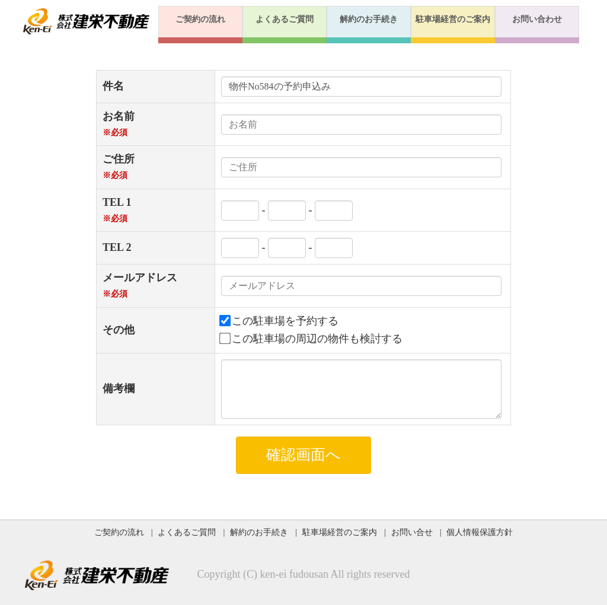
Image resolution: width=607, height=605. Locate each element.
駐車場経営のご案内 (453, 19)
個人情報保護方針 (479, 532)
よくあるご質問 (284, 19)
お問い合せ (412, 532)
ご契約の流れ (200, 19)
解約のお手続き (369, 19)
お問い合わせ (537, 19)
